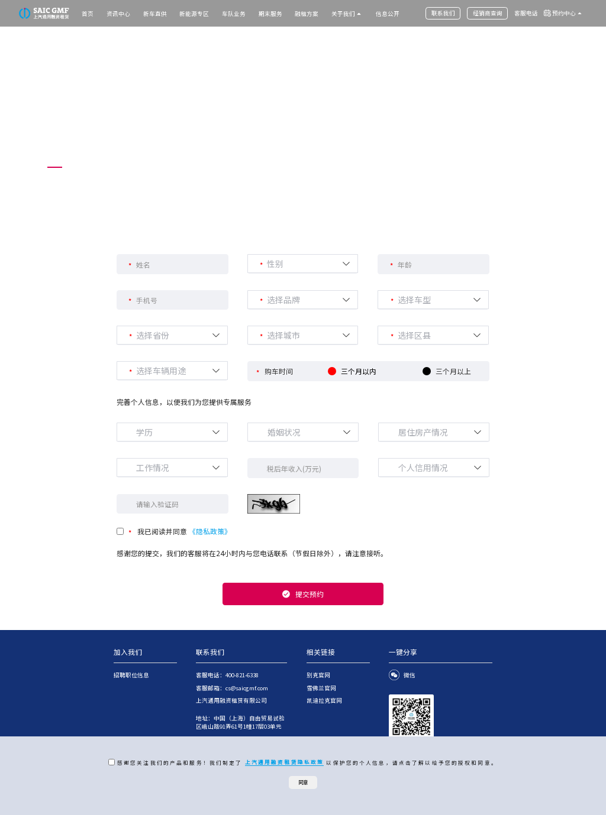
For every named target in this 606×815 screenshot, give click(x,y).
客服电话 (526, 13)
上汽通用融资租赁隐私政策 (284, 761)
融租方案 (306, 13)
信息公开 (387, 13)
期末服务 (270, 13)
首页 (88, 13)
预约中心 (564, 13)
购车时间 (279, 371)
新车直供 (155, 13)
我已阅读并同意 (184, 531)
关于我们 (343, 13)
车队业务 (234, 13)
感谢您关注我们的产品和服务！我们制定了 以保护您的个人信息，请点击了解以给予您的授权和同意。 (306, 762)
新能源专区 (194, 13)
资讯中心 (118, 13)
